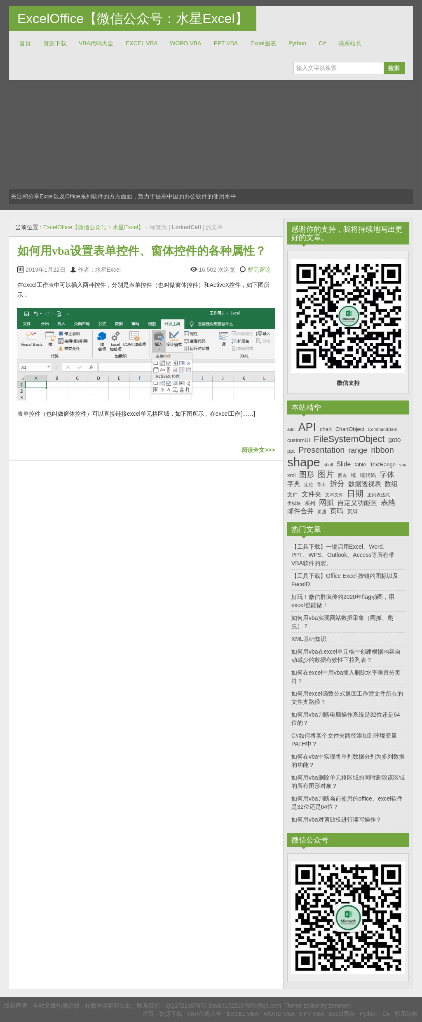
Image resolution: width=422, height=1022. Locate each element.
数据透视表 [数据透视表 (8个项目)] (364, 483)
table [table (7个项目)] (360, 464)
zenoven (339, 1005)
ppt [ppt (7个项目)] (291, 451)
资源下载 (54, 43)
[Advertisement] (211, 142)
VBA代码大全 (96, 43)
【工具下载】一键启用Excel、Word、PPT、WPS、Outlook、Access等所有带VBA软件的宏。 (343, 554)
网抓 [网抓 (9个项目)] (326, 502)
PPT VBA (226, 43)
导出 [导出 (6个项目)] (321, 484)
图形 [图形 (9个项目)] (306, 474)
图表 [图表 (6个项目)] (342, 475)
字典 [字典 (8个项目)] (293, 483)
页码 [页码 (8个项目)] (336, 511)
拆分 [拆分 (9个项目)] (337, 484)
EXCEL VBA (141, 43)
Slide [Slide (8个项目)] (344, 464)
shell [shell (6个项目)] (328, 464)
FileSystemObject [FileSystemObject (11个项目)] (349, 439)
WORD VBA (185, 43)
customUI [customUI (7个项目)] (298, 440)
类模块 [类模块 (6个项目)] (294, 503)
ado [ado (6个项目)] (291, 429)
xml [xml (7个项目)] (291, 475)
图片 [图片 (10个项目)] (326, 474)
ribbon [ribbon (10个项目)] (382, 449)
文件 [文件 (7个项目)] (292, 494)
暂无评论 (259, 269)
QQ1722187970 (186, 1005)
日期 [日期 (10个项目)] (355, 493)
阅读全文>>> (258, 450)
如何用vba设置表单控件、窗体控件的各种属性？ (141, 250)
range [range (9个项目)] (357, 450)
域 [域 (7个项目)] (353, 475)
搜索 (394, 68)
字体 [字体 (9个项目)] (387, 474)
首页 (25, 43)
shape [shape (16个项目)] (303, 462)
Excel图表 (263, 43)
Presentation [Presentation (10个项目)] (321, 449)
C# (322, 43)
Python (297, 43)
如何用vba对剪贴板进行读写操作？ (336, 819)
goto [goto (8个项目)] (394, 439)
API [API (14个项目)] (307, 427)
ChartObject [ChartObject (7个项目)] (349, 429)
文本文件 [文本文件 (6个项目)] (334, 494)
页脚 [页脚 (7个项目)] (352, 511)
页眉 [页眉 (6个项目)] (321, 511)
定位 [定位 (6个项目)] (308, 484)
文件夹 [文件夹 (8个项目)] (311, 494)
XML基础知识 (308, 639)
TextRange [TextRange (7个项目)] (383, 464)
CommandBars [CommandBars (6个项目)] (382, 429)
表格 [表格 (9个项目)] (388, 502)
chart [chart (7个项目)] (326, 429)
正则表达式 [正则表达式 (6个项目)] (378, 494)
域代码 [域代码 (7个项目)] (368, 475)
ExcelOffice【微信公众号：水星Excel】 (132, 18)
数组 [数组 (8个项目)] (391, 483)
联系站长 (349, 43)
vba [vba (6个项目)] (402, 464)
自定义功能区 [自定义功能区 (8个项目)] (357, 502)
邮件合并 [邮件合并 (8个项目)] (300, 511)
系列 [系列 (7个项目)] (310, 503)
